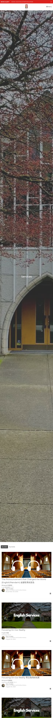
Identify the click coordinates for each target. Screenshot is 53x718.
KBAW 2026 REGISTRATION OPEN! (22, 2)
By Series (12, 547)
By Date (4, 547)
